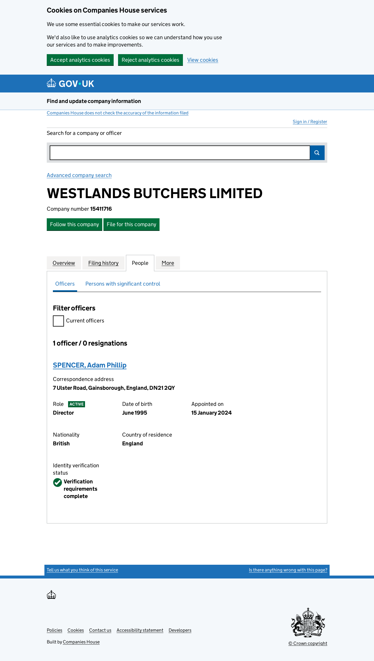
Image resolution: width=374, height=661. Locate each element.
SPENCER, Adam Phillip (90, 365)
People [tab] (140, 262)
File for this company (131, 224)
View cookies (202, 60)
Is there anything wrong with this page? (288, 570)
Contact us (100, 630)
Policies (54, 630)
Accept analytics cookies (80, 59)
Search (317, 152)
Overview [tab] (64, 262)
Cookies (75, 630)
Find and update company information (94, 101)
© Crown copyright (307, 643)
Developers (180, 630)
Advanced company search (79, 175)
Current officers (78, 321)
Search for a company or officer (84, 133)
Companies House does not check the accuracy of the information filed (117, 113)
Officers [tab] (65, 283)
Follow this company (74, 224)
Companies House (81, 642)
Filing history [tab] (103, 262)
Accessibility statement (140, 630)
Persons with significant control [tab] (122, 283)
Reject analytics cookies (150, 59)
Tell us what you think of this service (82, 570)
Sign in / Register (310, 121)
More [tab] (168, 262)
